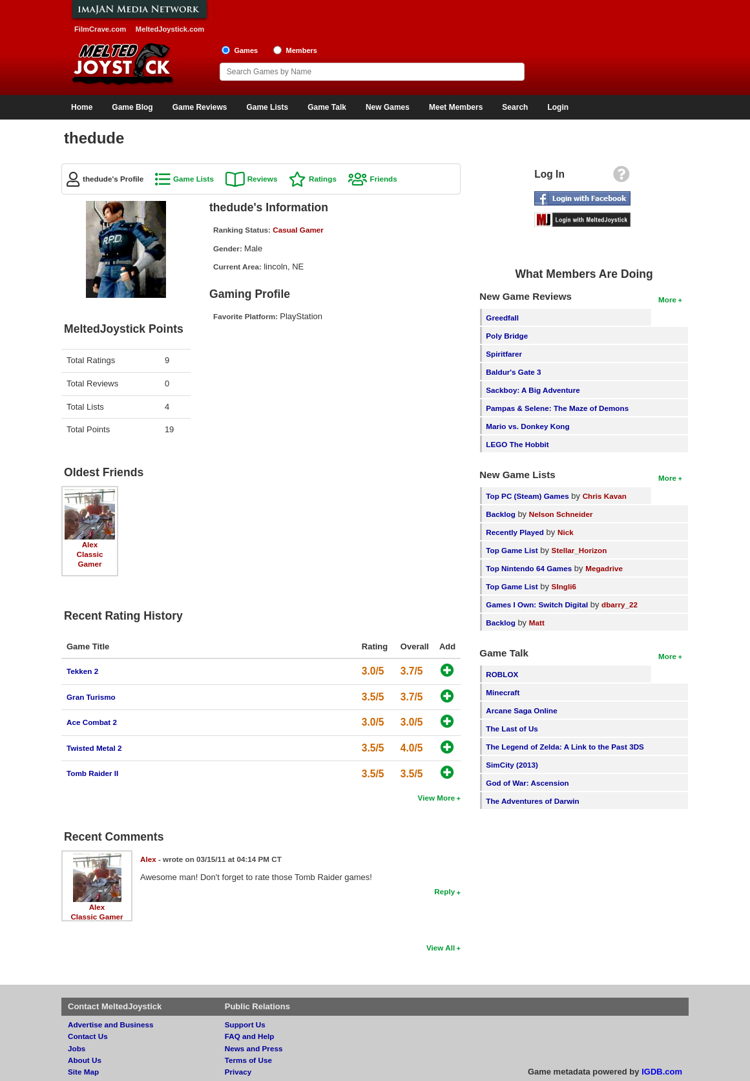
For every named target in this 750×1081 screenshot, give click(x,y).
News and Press (254, 1048)
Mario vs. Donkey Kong (527, 426)
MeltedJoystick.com (170, 29)
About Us (84, 1060)
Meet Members (456, 107)
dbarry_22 (619, 604)
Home (81, 107)
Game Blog (132, 107)
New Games (388, 107)
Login (557, 107)
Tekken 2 (82, 671)
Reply (444, 891)
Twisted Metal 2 (94, 748)
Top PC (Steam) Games (527, 496)
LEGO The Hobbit (517, 444)
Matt (537, 622)
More (667, 299)
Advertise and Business (111, 1024)
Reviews (262, 178)
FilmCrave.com (100, 29)
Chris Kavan (605, 496)
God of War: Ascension (527, 783)
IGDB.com (661, 1071)
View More (436, 797)
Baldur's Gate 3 (513, 372)
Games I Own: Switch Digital (537, 604)
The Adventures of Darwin (532, 801)
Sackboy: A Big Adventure (532, 390)
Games (246, 50)
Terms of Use (248, 1060)
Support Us (245, 1024)
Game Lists (267, 107)
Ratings (323, 178)
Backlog (500, 514)
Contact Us (88, 1036)
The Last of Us (512, 728)
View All (440, 947)
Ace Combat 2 (92, 722)
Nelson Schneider (561, 514)
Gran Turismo (91, 697)
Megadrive (604, 568)
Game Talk (326, 107)
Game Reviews (199, 107)
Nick (565, 532)
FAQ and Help (250, 1036)
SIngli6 (564, 586)
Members (301, 50)
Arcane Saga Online (521, 710)
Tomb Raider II (92, 773)
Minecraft (502, 692)
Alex (90, 544)
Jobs (76, 1048)
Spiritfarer (504, 354)
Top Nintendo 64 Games (529, 568)
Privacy (238, 1071)
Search (515, 107)
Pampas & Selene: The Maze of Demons (557, 408)
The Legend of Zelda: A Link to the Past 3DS (565, 746)
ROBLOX (502, 674)
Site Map (83, 1071)
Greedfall (502, 317)
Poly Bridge (507, 335)
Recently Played (515, 532)
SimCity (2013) (512, 765)
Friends (383, 178)
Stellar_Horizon (579, 550)
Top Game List (511, 550)
